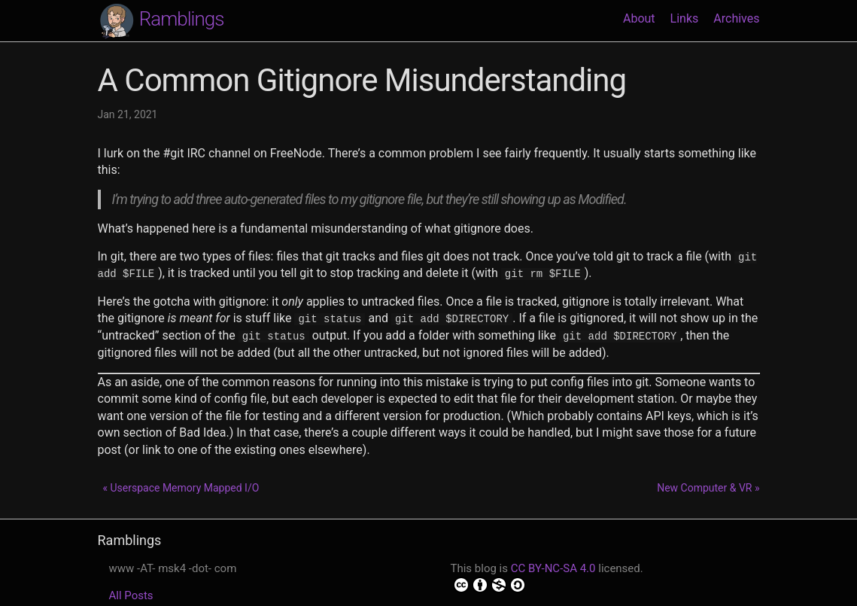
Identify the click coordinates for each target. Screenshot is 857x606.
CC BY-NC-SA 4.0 (553, 567)
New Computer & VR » (708, 487)
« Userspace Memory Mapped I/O (180, 487)
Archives (736, 18)
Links (684, 18)
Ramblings (161, 20)
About (639, 18)
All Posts (131, 594)
